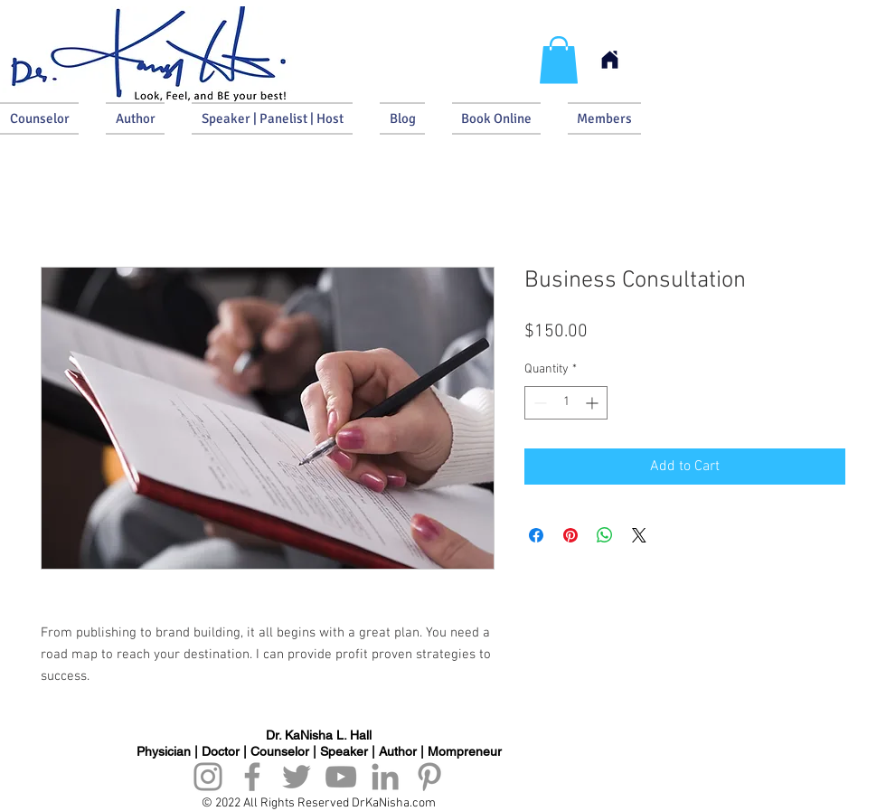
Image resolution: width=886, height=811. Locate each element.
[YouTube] (341, 777)
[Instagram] (208, 777)
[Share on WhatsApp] (605, 535)
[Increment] (593, 403)
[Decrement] (538, 403)
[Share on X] (639, 535)
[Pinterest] (429, 777)
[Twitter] (297, 777)
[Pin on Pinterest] (570, 535)
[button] (559, 60)
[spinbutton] (566, 403)
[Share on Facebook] (536, 535)
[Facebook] (252, 777)
